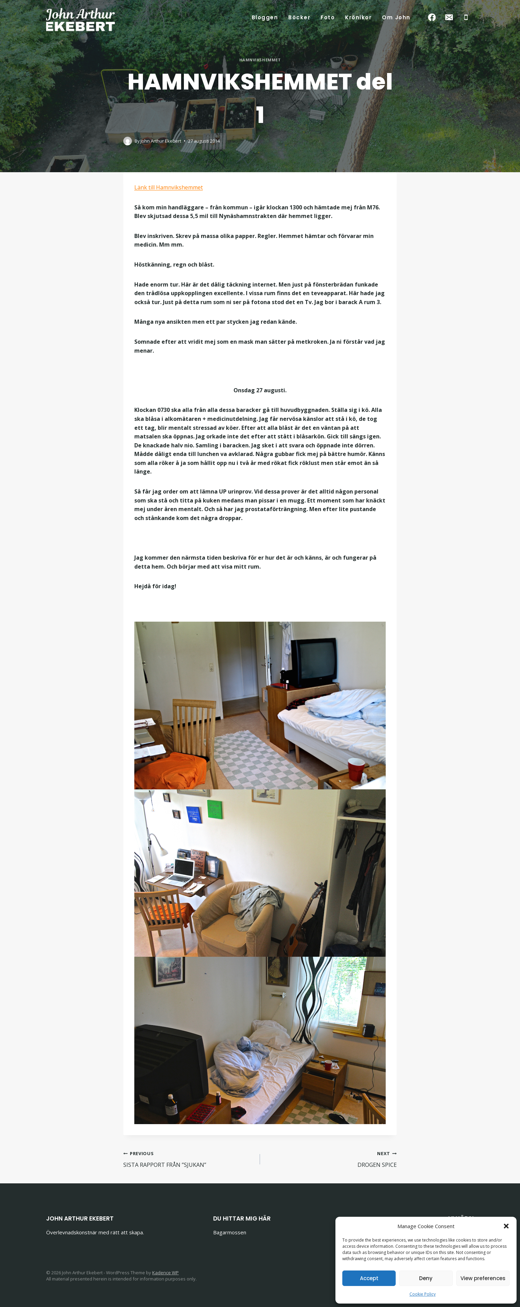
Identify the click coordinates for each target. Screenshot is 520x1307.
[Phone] (466, 17)
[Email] (449, 17)
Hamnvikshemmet (260, 59)
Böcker (299, 17)
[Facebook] (432, 17)
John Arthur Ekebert (161, 141)
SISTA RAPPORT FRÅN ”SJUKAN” (188, 1159)
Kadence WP (165, 1272)
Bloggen (265, 17)
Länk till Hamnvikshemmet (168, 187)
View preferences (483, 1278)
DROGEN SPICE (331, 1159)
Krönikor (358, 17)
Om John (396, 17)
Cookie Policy (422, 1294)
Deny (426, 1278)
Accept (369, 1278)
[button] (506, 1226)
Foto (328, 17)
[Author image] (127, 141)
